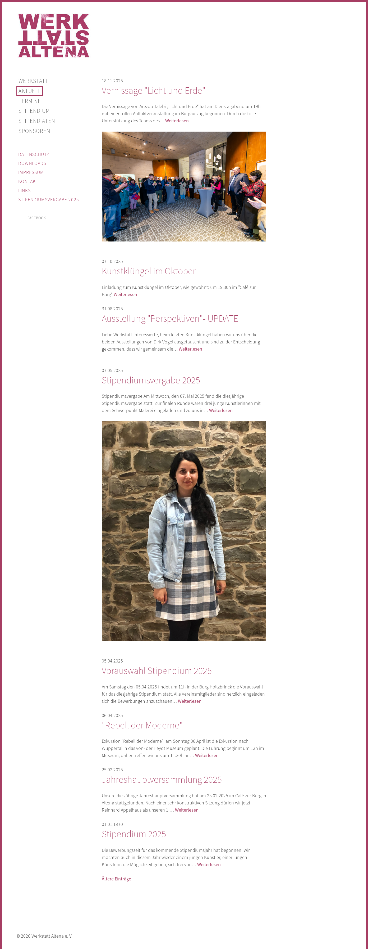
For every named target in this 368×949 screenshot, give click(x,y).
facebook (36, 218)
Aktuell (30, 91)
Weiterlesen (177, 121)
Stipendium (34, 111)
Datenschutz (33, 154)
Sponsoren (34, 131)
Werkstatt (33, 81)
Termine (30, 101)
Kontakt (28, 181)
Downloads (32, 163)
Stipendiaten (37, 121)
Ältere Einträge (116, 879)
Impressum (31, 172)
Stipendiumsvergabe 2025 (48, 200)
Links (24, 191)
